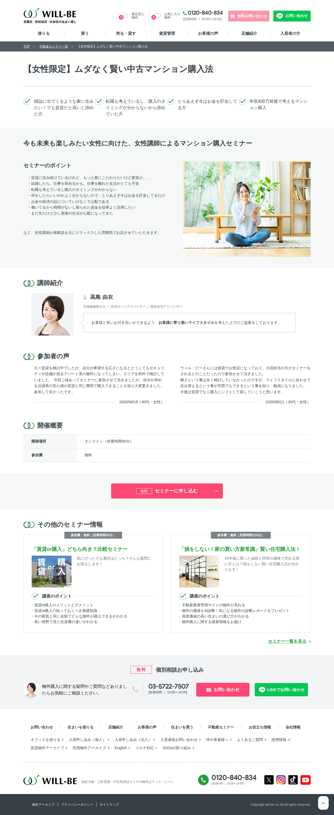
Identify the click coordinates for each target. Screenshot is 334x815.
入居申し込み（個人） (87, 739)
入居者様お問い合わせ (179, 739)
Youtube (305, 780)
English (121, 748)
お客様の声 (208, 33)
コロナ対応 (144, 748)
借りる (44, 33)
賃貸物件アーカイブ (47, 748)
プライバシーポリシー (77, 805)
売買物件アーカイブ (89, 748)
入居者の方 (290, 33)
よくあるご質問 (250, 739)
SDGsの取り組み (176, 748)
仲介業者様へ (217, 739)
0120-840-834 (205, 13)
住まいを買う (182, 727)
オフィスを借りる (45, 739)
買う (85, 33)
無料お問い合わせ (252, 16)
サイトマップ (109, 805)
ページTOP (323, 804)
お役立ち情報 (260, 727)
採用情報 (279, 739)
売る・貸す (126, 33)
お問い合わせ (296, 16)
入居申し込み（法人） (133, 739)
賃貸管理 (167, 33)
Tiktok (293, 779)
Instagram (281, 779)
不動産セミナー (221, 727)
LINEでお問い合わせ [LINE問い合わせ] (285, 689)
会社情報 (293, 727)
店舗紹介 (249, 33)
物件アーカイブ (43, 805)
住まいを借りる (81, 727)
